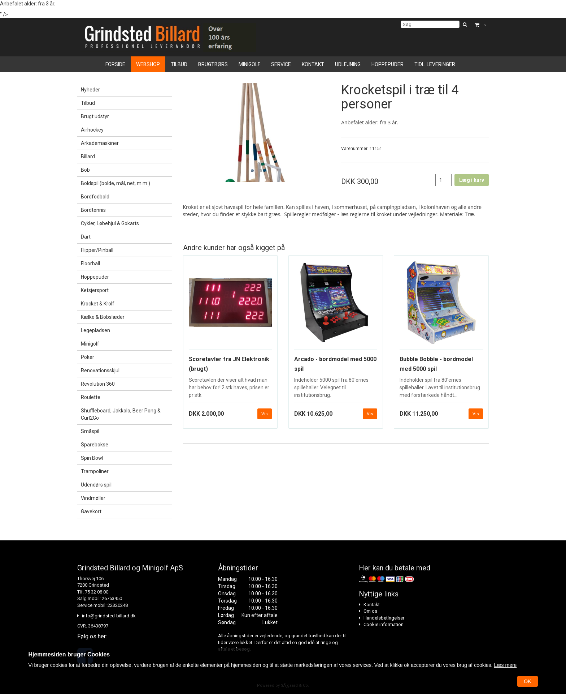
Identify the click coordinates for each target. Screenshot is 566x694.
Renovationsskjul (100, 370)
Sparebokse (94, 444)
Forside (115, 64)
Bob (85, 170)
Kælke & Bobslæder (103, 317)
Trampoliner (95, 471)
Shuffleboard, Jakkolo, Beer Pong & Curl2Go (121, 414)
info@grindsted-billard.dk (109, 615)
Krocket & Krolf (97, 304)
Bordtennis (93, 210)
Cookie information (383, 624)
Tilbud (179, 64)
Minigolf (249, 64)
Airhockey (92, 130)
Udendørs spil (96, 485)
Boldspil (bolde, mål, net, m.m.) (115, 183)
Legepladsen (95, 330)
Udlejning (348, 64)
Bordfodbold (95, 197)
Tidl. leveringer (434, 64)
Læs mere (505, 665)
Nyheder (90, 90)
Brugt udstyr (95, 116)
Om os (370, 611)
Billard (88, 156)
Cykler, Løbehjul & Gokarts (110, 223)
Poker (87, 357)
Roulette (90, 397)
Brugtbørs (213, 64)
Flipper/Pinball (97, 250)
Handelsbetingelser (383, 618)
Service (281, 64)
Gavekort (91, 511)
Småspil (90, 431)
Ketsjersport (95, 290)
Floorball (90, 263)
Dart (86, 237)
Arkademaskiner (100, 143)
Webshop (148, 64)
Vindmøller (93, 498)
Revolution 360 (98, 384)
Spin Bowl (92, 458)
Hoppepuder (387, 64)
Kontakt (313, 64)
